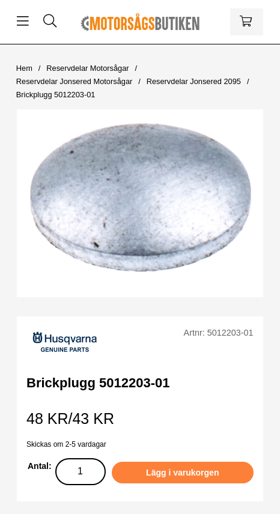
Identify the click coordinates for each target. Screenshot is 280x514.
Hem (24, 68)
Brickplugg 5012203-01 (56, 94)
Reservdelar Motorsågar (87, 68)
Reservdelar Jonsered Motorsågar (74, 81)
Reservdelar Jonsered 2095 (194, 81)
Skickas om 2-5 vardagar (66, 444)
